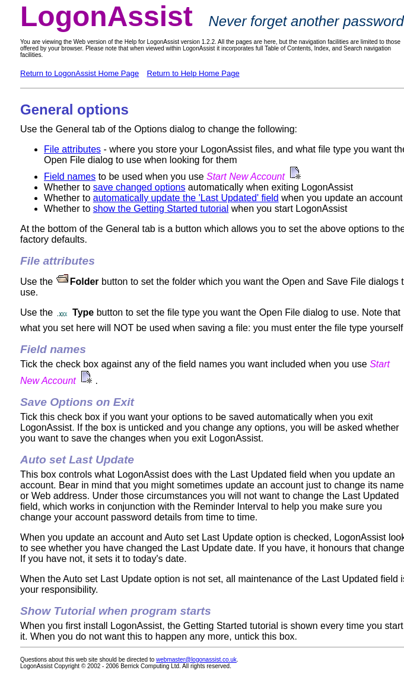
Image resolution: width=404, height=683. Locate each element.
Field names (70, 176)
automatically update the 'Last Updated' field (186, 198)
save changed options (139, 187)
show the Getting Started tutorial (161, 209)
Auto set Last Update (77, 459)
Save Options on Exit (77, 402)
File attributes (72, 149)
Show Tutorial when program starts (115, 611)
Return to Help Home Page (193, 73)
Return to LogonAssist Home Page (79, 73)
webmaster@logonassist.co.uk (196, 659)
